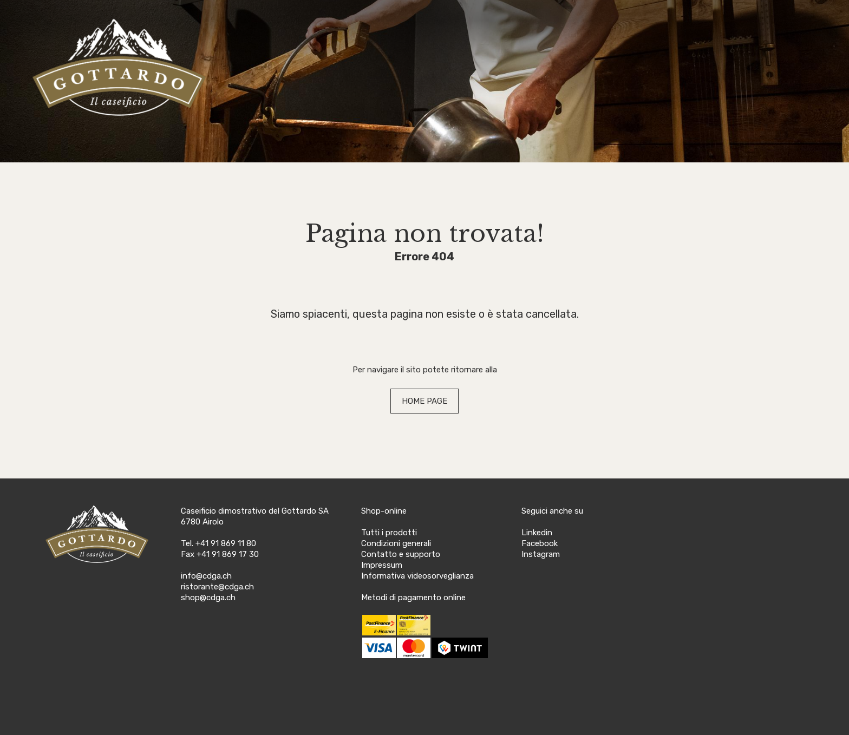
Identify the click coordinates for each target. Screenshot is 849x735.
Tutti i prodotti (389, 532)
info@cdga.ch (206, 576)
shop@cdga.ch (208, 597)
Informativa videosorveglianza (417, 576)
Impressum (381, 565)
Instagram (540, 554)
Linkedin (536, 532)
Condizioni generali (396, 543)
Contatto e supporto (400, 554)
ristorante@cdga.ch (217, 587)
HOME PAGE (424, 401)
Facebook (539, 543)
